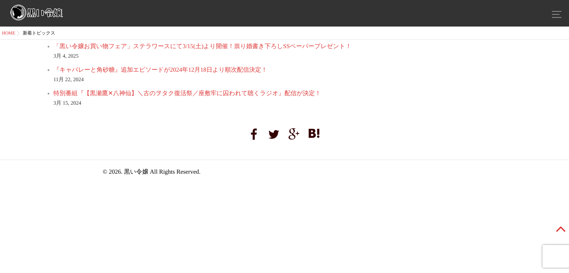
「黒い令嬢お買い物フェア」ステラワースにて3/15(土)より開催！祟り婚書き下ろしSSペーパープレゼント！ (202, 46)
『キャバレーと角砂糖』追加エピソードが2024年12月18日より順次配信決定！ (160, 70)
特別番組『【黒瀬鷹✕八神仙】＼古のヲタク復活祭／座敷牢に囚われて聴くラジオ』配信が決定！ (187, 93)
